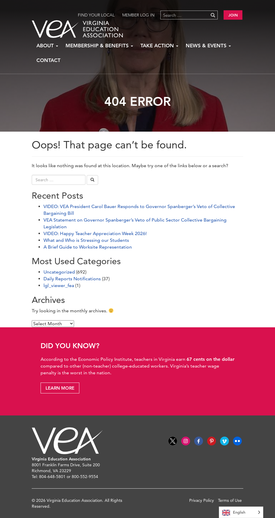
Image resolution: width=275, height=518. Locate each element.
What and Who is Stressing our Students (86, 240)
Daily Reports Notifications (72, 278)
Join (233, 15)
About (47, 45)
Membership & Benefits (99, 45)
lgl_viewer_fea (58, 285)
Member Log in (138, 15)
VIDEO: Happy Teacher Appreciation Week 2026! (95, 233)
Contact (48, 60)
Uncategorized (59, 272)
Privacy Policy (201, 500)
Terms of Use (230, 500)
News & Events (208, 45)
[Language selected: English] (241, 512)
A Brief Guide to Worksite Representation (87, 247)
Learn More (60, 388)
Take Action (159, 45)
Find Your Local (96, 15)
